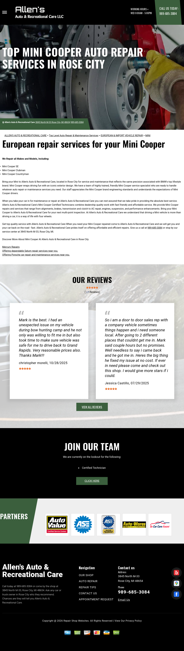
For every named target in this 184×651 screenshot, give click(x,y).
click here (92, 480)
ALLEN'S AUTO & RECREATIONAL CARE (25, 135)
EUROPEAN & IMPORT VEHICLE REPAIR (122, 135)
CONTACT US (88, 593)
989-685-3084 (168, 13)
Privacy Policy (134, 620)
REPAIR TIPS (87, 587)
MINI (147, 135)
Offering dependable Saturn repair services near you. (30, 250)
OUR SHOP (86, 575)
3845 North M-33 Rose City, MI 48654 (52, 122)
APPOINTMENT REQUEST (96, 599)
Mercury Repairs (11, 247)
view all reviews (92, 407)
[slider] (92, 287)
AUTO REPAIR (88, 581)
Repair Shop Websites (76, 620)
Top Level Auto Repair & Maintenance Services (73, 135)
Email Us (124, 599)
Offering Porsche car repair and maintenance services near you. (36, 254)
